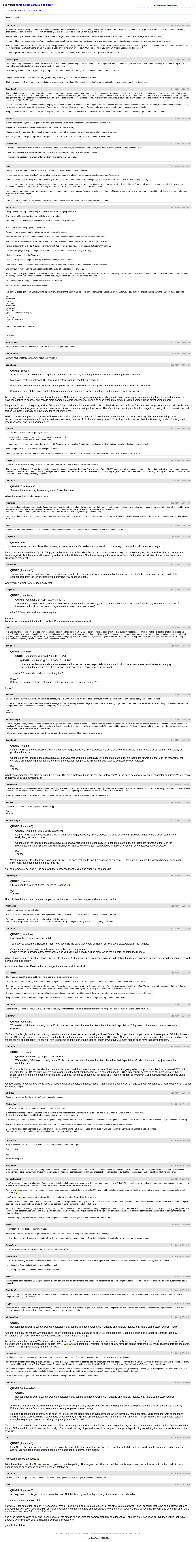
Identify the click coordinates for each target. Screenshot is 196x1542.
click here (138, 1533)
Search (159, 5)
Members (166, 5)
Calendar (174, 5)
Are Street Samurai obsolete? (35, 5)
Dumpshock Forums (13, 10)
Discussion (27, 10)
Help (153, 5)
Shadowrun (38, 10)
